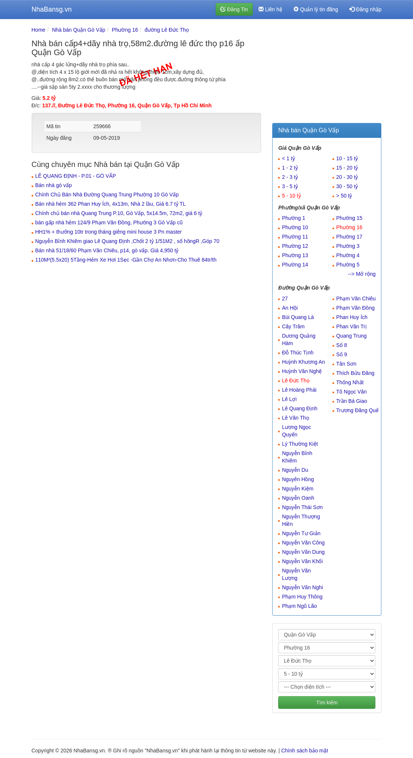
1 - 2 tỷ (290, 168)
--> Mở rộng (361, 274)
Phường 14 (295, 265)
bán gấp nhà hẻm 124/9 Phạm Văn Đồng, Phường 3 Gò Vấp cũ (109, 222)
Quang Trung (351, 336)
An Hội (290, 308)
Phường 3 (347, 246)
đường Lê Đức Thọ (166, 30)
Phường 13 (295, 255)
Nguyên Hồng (298, 479)
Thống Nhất (350, 382)
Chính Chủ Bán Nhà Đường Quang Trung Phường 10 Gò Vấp (107, 195)
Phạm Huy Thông (302, 597)
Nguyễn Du (295, 470)
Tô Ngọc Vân (351, 392)
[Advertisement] (326, 72)
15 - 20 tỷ (347, 168)
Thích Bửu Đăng (355, 373)
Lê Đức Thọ (295, 380)
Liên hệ (270, 9)
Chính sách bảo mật (304, 751)
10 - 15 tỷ (347, 158)
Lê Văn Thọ (295, 418)
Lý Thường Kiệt (300, 444)
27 (285, 298)
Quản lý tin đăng (315, 9)
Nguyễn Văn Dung (303, 552)
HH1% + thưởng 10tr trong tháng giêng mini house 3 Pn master (108, 232)
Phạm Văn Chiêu (356, 298)
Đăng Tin (234, 9)
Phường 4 (347, 255)
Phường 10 (295, 227)
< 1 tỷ (288, 158)
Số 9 (341, 354)
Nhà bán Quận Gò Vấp (78, 30)
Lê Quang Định (299, 408)
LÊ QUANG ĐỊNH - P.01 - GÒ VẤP (75, 176)
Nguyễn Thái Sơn (302, 507)
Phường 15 (349, 218)
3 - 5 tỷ (290, 186)
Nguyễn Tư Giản (301, 533)
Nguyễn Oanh (298, 498)
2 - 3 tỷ (290, 177)
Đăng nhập (365, 9)
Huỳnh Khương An (303, 362)
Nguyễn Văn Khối (302, 561)
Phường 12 (295, 246)
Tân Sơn (346, 364)
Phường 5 (347, 265)
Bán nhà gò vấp (53, 185)
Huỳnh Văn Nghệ (302, 371)
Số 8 (341, 345)
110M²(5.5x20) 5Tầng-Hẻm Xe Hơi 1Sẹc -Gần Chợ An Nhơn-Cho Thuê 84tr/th (126, 260)
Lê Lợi (289, 399)
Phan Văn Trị (351, 326)
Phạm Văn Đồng (355, 308)
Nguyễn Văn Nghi (302, 587)
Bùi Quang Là (298, 317)
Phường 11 (295, 237)
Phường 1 (293, 218)
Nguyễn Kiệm (297, 489)
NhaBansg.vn (52, 9)
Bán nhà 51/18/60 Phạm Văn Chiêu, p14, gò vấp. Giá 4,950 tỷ (107, 250)
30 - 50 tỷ (347, 186)
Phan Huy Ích (352, 317)
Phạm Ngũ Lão (299, 606)
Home (38, 30)
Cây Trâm (293, 326)
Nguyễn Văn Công (303, 543)
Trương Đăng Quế (357, 410)
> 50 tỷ (344, 196)
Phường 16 (125, 30)
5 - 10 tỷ (291, 196)
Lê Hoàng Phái (299, 390)
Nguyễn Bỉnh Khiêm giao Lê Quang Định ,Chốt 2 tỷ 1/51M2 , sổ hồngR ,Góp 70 (127, 241)
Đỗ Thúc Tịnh (298, 353)
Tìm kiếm (327, 702)
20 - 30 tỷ (347, 177)
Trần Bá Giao (351, 401)
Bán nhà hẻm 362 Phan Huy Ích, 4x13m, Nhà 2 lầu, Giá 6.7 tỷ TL (110, 204)
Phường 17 (349, 237)
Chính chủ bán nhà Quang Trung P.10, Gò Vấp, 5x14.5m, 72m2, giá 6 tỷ (119, 213)
